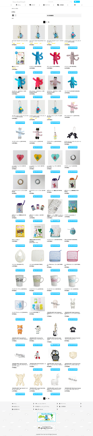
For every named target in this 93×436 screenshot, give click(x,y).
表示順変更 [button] (50, 15)
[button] (75, 5)
